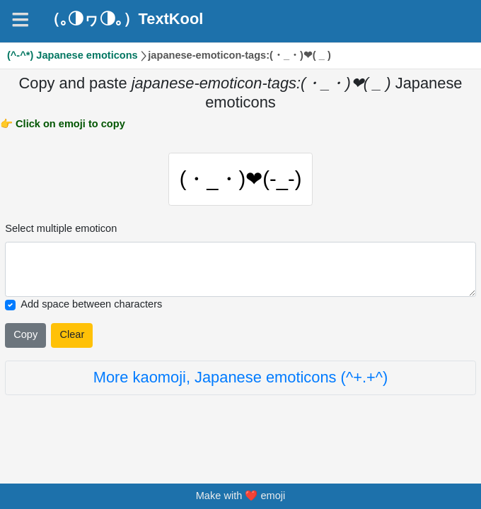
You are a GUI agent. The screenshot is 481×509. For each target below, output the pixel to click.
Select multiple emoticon (61, 228)
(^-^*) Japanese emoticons (72, 55)
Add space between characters (91, 304)
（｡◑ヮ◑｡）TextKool (124, 19)
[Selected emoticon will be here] (240, 270)
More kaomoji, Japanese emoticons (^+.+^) (240, 377)
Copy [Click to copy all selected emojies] (25, 334)
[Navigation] (20, 20)
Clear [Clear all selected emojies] (71, 334)
